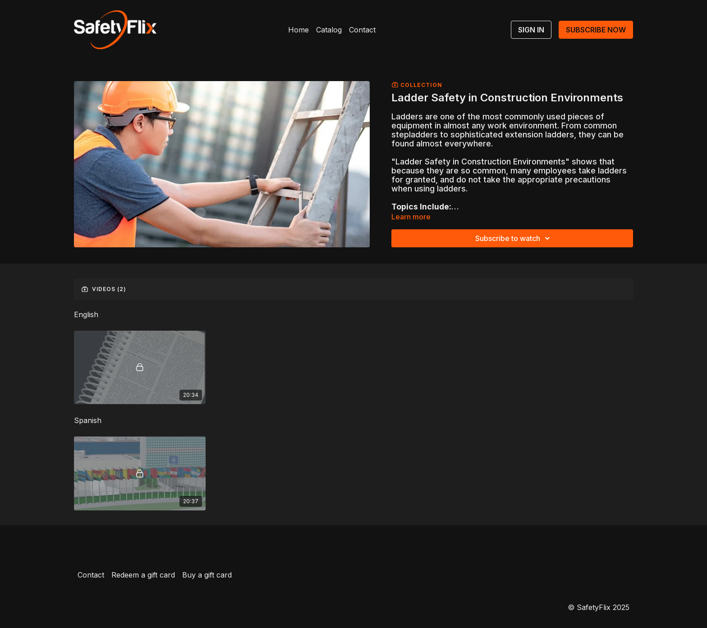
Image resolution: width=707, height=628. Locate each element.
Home (298, 29)
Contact (362, 29)
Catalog (329, 29)
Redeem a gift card (143, 574)
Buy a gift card (207, 574)
